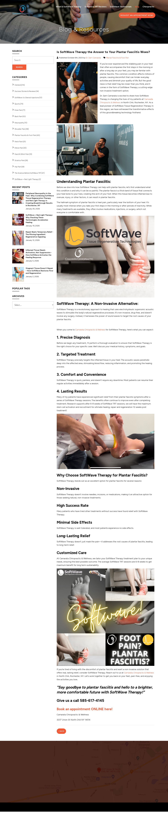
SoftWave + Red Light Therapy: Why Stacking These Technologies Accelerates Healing (39, 218)
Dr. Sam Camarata (93, 57)
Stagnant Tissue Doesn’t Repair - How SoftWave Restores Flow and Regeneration (39, 270)
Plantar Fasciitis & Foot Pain (117, 57)
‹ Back (61, 734)
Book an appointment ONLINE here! (87, 712)
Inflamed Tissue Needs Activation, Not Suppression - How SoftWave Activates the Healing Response (39, 253)
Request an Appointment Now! (137, 15)
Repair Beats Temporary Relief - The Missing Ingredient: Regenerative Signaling (39, 234)
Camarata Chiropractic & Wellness (91, 329)
